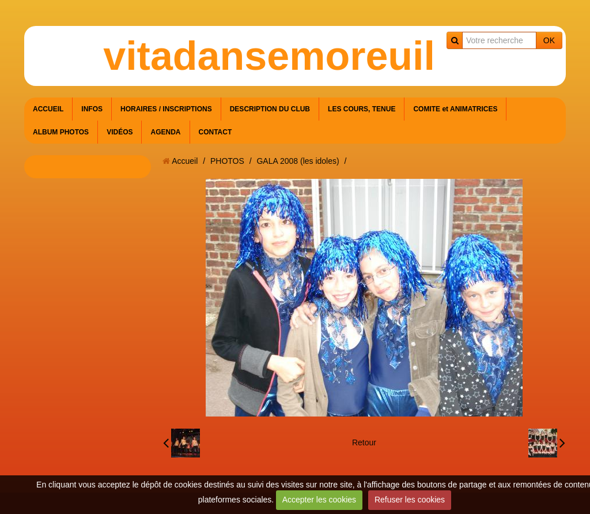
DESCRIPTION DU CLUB (270, 109)
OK (549, 40)
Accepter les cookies (319, 499)
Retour (364, 442)
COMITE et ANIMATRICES (455, 109)
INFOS (92, 109)
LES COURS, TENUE (361, 109)
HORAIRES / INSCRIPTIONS (166, 109)
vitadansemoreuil (269, 55)
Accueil (185, 161)
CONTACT (215, 132)
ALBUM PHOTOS (61, 132)
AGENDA (165, 132)
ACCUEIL (48, 109)
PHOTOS (227, 161)
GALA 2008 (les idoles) (297, 161)
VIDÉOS (120, 132)
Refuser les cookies (410, 499)
